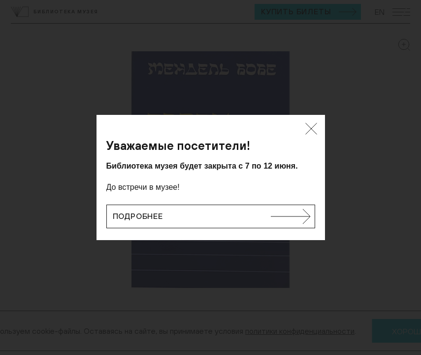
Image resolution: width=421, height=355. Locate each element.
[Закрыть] (311, 129)
